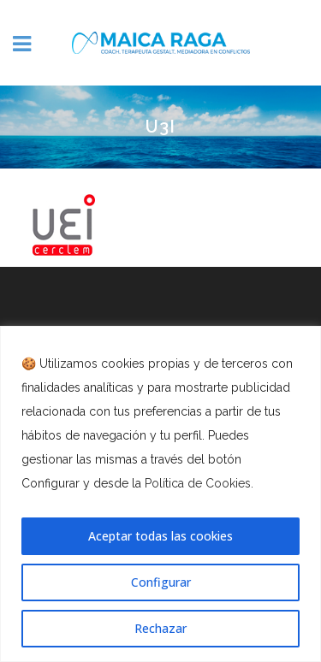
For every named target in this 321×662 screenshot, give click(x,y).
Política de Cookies (198, 483)
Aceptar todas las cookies (160, 536)
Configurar (161, 582)
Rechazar (160, 628)
